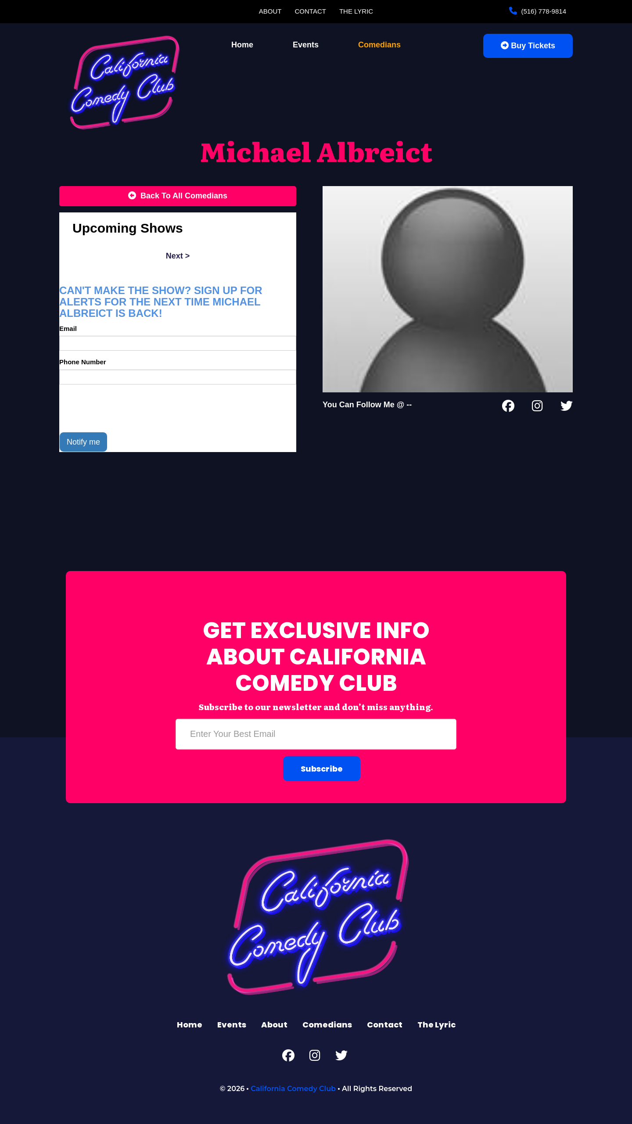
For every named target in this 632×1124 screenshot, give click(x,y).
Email (68, 328)
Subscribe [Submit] (322, 768)
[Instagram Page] (537, 407)
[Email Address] (316, 733)
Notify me (83, 442)
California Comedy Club (293, 1088)
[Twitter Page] (566, 407)
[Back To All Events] (177, 196)
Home (242, 44)
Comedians (379, 44)
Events (306, 44)
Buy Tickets (528, 45)
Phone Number (82, 362)
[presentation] (126, 408)
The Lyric (356, 11)
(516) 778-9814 (542, 11)
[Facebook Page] (508, 407)
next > (178, 255)
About (270, 11)
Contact (310, 11)
